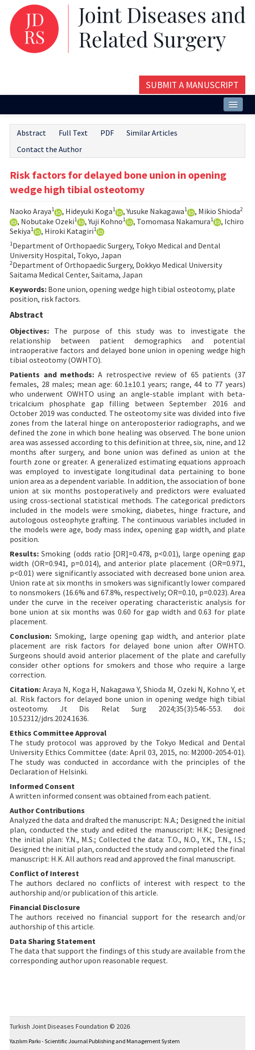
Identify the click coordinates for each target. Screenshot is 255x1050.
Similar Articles (152, 133)
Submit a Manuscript (192, 85)
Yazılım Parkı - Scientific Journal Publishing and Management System (95, 1041)
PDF (107, 133)
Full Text (73, 133)
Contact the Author (49, 149)
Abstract (31, 133)
